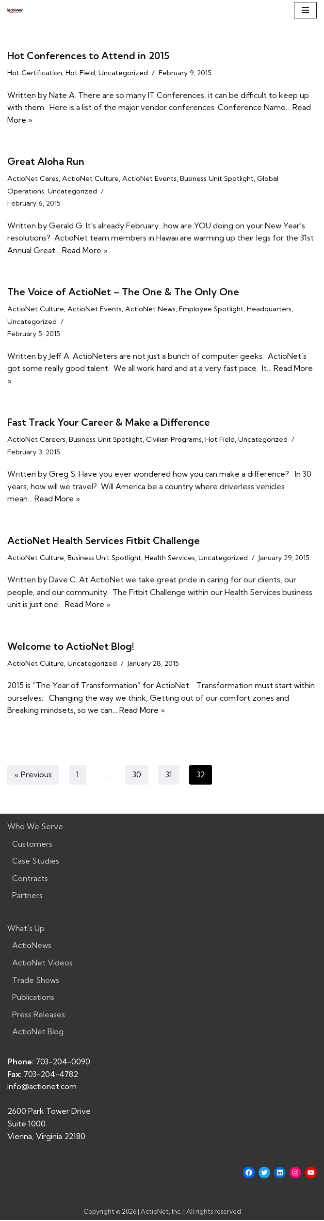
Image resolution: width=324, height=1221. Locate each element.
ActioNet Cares (33, 178)
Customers (32, 845)
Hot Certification (34, 72)
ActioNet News (150, 309)
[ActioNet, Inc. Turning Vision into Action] (15, 10)
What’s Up (26, 929)
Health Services (170, 558)
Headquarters (269, 309)
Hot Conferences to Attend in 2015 (88, 55)
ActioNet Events (149, 178)
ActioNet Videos (42, 963)
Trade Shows (35, 981)
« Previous (33, 776)
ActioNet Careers (36, 440)
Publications (33, 998)
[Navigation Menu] (305, 10)
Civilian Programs (174, 440)
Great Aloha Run (45, 161)
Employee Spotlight (211, 309)
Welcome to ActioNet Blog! (70, 647)
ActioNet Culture (90, 178)
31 (168, 776)
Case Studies (35, 862)
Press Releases (38, 1015)
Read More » (85, 250)
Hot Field (80, 72)
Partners (27, 896)
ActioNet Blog (38, 1033)
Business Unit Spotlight (217, 178)
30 (136, 776)
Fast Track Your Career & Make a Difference (108, 423)
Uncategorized (123, 72)
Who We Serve (35, 827)
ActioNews (31, 946)
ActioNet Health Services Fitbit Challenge (103, 541)
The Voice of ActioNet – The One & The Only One (123, 292)
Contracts (30, 879)
